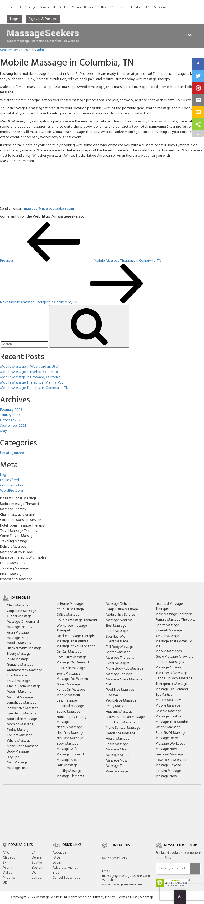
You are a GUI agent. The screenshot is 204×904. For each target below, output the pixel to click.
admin (42, 50)
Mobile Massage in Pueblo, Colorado (29, 372)
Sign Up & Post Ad (43, 19)
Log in (5, 475)
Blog (56, 872)
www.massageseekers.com (122, 884)
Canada (164, 7)
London (136, 7)
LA (19, 7)
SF (54, 7)
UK (147, 7)
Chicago (30, 7)
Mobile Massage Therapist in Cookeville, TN (34, 388)
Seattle (64, 7)
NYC (11, 7)
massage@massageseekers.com (49, 209)
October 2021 (11, 420)
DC (111, 7)
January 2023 (10, 415)
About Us (59, 852)
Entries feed (9, 480)
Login (14, 19)
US (154, 7)
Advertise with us (65, 867)
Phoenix (122, 7)
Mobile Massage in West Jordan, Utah (29, 367)
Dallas (101, 7)
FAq (189, 35)
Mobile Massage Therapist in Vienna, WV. (32, 383)
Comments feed (13, 485)
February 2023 (11, 410)
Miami (76, 7)
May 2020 (8, 431)
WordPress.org (11, 491)
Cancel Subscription (67, 877)
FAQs (56, 857)
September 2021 (13, 426)
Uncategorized (12, 453)
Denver (44, 7)
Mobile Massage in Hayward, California (30, 377)
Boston (89, 7)
